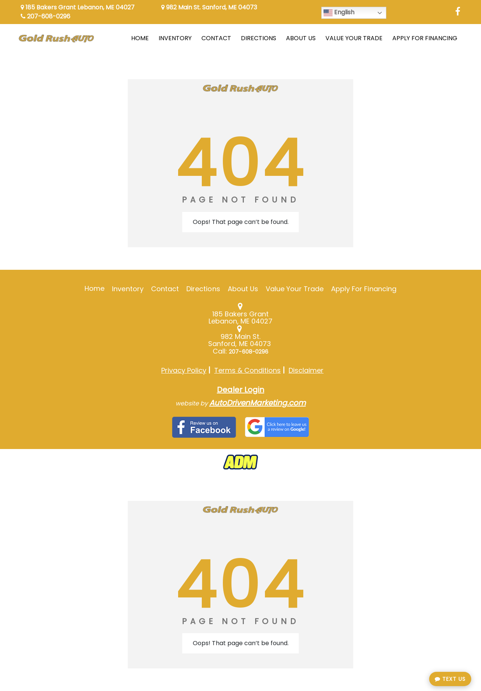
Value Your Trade (295, 288)
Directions (203, 288)
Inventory (127, 288)
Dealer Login (240, 389)
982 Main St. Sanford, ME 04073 (209, 7)
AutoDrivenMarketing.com (257, 403)
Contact (165, 288)
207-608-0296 (45, 16)
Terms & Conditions (247, 370)
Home (94, 288)
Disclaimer (306, 370)
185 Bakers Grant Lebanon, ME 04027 (78, 7)
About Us (243, 288)
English (339, 12)
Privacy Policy (183, 370)
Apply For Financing (363, 288)
